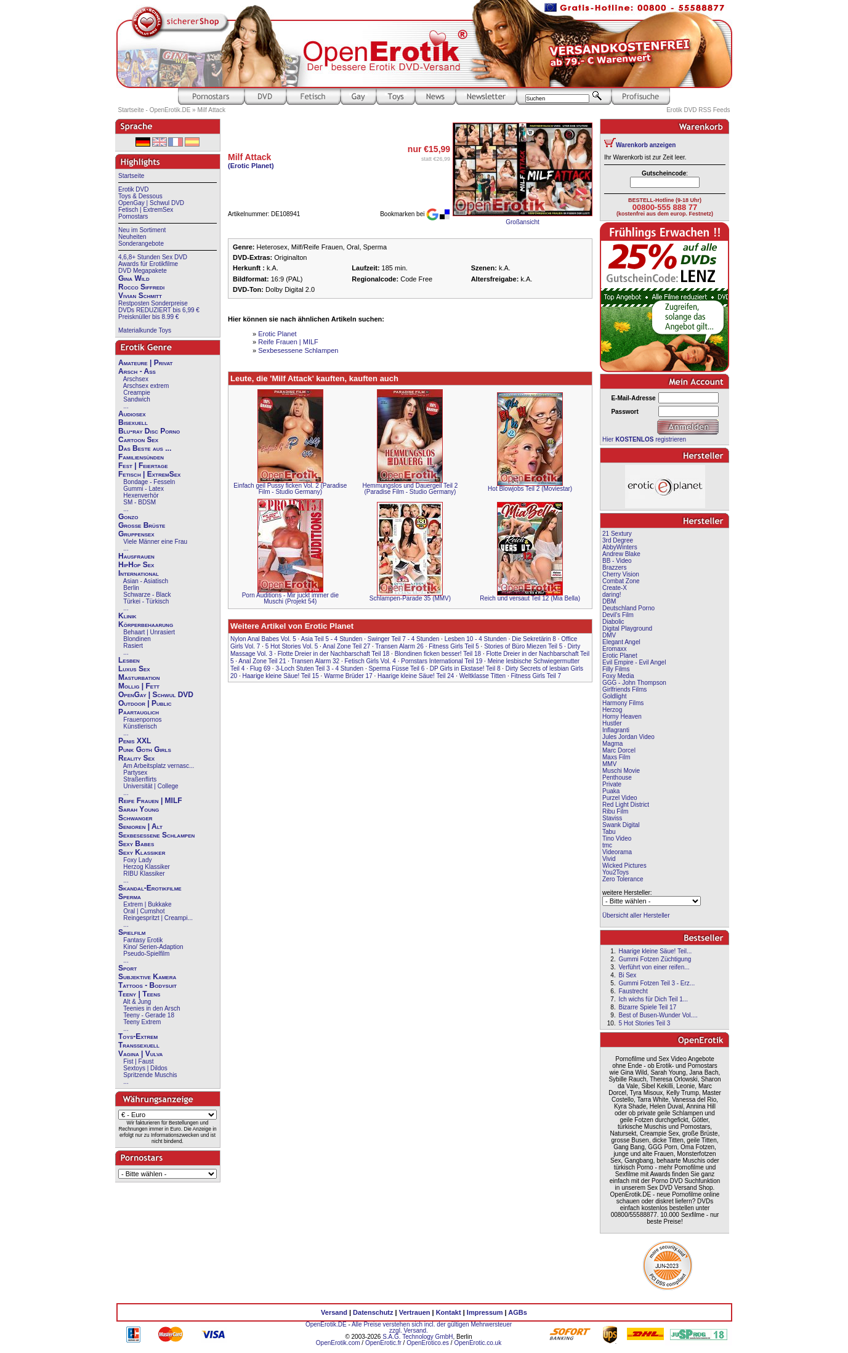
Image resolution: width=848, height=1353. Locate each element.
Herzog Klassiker (146, 866)
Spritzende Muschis (150, 1075)
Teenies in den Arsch (151, 1008)
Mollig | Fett (139, 686)
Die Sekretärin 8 (534, 639)
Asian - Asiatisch (145, 581)
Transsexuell (139, 1045)
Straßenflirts (139, 779)
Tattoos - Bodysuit (147, 985)
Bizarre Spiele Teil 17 (647, 1007)
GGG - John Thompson (634, 682)
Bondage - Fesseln (149, 482)
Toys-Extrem (138, 1036)
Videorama (617, 852)
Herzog (612, 709)
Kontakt (448, 1312)
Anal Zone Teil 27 (346, 646)
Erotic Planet (277, 333)
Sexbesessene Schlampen (156, 835)
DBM (609, 601)
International (138, 573)
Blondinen (136, 639)
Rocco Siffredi (141, 287)
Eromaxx (614, 648)
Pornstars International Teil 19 (441, 661)
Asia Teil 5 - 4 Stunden (332, 639)
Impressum (485, 1312)
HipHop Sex (136, 564)
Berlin (131, 587)
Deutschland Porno (628, 608)
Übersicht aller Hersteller (635, 915)
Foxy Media (618, 675)
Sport (127, 968)
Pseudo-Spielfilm (146, 953)
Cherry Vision (620, 574)
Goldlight (614, 696)
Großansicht (522, 222)
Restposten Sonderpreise (153, 303)
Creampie (136, 392)
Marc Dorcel (619, 750)
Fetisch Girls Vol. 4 (370, 661)
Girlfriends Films (624, 689)
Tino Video (616, 838)
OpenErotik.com (338, 1342)
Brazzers (614, 567)
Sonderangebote (141, 243)
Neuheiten (132, 236)
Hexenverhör (140, 495)
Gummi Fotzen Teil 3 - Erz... (656, 983)
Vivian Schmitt (140, 295)
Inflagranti (615, 730)
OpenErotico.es (427, 1342)
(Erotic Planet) (251, 165)
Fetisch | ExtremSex (145, 209)
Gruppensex (136, 534)
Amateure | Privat (145, 362)
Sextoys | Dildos (145, 1068)
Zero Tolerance (623, 879)
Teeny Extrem (142, 1022)
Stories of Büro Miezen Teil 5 (523, 646)
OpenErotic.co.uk (477, 1342)
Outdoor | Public (144, 703)
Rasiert (133, 645)
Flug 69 (260, 668)
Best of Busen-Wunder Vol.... (657, 1015)
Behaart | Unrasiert (149, 632)
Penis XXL (134, 741)
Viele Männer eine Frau (155, 541)
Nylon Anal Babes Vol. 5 (263, 639)
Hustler (612, 723)
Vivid (609, 858)
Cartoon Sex (138, 439)
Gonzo (128, 516)
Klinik (127, 616)
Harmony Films (623, 703)
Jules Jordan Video (628, 736)
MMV (609, 764)
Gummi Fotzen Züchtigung (654, 959)
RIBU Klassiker (143, 873)
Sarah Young (138, 809)
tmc (607, 845)
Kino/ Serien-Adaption (153, 946)
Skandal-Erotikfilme (150, 888)
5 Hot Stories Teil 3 (644, 1023)
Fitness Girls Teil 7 (536, 675)
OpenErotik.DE (326, 1324)
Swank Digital (621, 825)
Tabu (609, 831)
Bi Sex (627, 975)
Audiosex (132, 414)
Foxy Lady (137, 860)
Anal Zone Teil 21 (262, 661)
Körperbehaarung (145, 624)
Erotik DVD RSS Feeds (698, 110)
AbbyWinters (619, 547)
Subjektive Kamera (147, 976)
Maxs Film (616, 757)
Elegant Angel (621, 642)
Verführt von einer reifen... (653, 967)
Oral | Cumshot (143, 911)
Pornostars (133, 216)
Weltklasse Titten (482, 675)
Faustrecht (632, 991)
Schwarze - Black (147, 594)
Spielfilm (131, 932)
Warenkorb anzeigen (646, 145)
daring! (611, 594)
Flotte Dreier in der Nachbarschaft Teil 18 (334, 653)
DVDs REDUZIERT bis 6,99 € (159, 310)
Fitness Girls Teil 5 (454, 646)
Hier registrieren (644, 439)
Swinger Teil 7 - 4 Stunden (404, 639)
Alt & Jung (137, 1001)
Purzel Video (619, 797)
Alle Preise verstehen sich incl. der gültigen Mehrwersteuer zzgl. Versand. (432, 1327)
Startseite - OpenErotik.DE (154, 110)
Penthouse (617, 777)
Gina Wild (134, 278)
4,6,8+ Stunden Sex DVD (152, 257)
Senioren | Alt (140, 826)
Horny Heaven (622, 716)
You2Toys (615, 872)
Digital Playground (627, 628)
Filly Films (615, 669)
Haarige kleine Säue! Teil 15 (280, 675)
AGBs (517, 1312)
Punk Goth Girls (144, 749)
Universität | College (150, 786)
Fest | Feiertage (143, 465)
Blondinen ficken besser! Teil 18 (438, 653)
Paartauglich (138, 712)
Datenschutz (373, 1312)
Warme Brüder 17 (348, 675)
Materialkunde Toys (144, 330)
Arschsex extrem (146, 385)
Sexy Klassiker (141, 852)
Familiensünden (141, 457)
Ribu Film (615, 811)
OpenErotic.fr (383, 1342)
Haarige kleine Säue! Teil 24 (416, 675)
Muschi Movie (621, 770)
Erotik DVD (133, 189)
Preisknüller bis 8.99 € (148, 316)
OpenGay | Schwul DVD (151, 203)
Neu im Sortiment (142, 230)
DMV (609, 635)
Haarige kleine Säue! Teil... (655, 951)
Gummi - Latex (143, 488)
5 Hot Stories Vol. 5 (291, 646)
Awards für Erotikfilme (148, 264)
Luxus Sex (134, 668)
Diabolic (613, 621)
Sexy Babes (136, 843)
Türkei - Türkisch (146, 601)
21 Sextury (617, 533)
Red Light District (625, 804)
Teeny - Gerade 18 (148, 1015)
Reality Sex (136, 758)
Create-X (614, 587)
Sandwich (136, 399)
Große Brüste (141, 525)
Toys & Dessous (140, 196)
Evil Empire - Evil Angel (634, 662)
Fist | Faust (138, 1061)
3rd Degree (617, 540)
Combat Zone (621, 581)
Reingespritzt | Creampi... (158, 918)
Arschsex (135, 379)
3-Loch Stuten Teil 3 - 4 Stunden (319, 668)
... (125, 406)
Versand (334, 1312)
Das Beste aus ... (144, 448)
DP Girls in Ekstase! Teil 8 (465, 668)
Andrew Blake (621, 554)
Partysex (135, 772)
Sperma (129, 896)
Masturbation (139, 677)
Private (611, 784)
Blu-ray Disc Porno (149, 431)
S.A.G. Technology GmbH (417, 1336)
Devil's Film (618, 615)
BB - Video (617, 560)
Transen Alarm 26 (399, 646)
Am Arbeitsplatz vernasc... (159, 765)
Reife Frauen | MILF (150, 800)
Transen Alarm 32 (315, 661)
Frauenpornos (142, 719)
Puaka (611, 791)
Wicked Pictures (624, 865)
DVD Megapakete (142, 270)
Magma (612, 743)
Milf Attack (211, 110)
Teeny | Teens (139, 994)
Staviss (612, 818)
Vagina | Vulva (140, 1053)
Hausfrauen (136, 556)
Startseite (131, 175)
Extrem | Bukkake (147, 904)
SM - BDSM (139, 502)
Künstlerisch (139, 726)
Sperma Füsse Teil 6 (396, 668)
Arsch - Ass (137, 371)
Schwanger (135, 818)
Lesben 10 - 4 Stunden (476, 639)
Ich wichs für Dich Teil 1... (653, 999)
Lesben (129, 660)
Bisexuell (133, 422)
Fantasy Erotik (143, 940)
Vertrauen (414, 1312)
